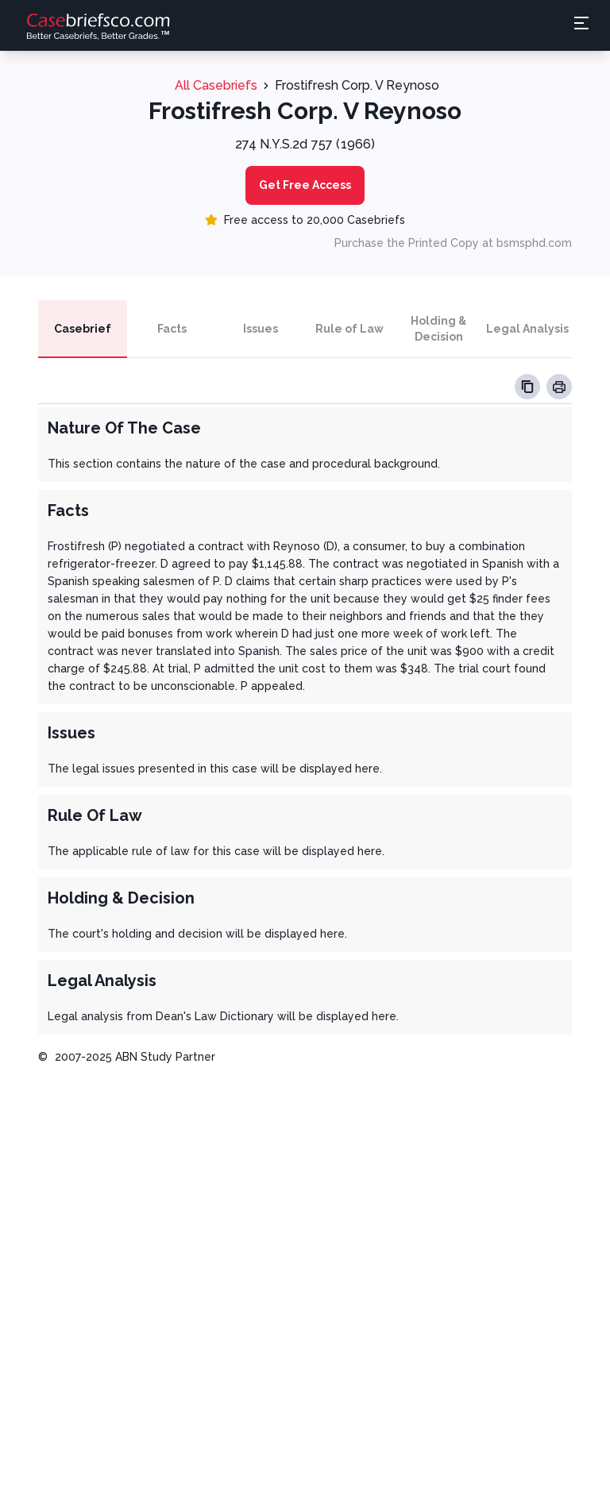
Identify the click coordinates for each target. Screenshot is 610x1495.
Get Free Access (305, 185)
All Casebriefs (216, 85)
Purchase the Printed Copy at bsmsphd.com (453, 243)
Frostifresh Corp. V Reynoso (357, 85)
